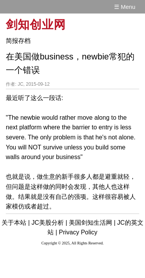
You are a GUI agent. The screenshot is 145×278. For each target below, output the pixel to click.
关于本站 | (16, 222)
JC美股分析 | (49, 222)
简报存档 (18, 40)
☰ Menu (124, 6)
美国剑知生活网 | (92, 222)
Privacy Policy (78, 232)
